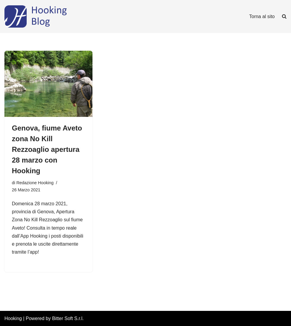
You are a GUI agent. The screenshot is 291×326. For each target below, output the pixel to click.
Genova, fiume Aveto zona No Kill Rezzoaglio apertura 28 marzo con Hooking (47, 149)
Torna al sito (262, 16)
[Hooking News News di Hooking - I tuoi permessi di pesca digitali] (48, 16)
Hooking (13, 318)
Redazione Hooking (35, 182)
